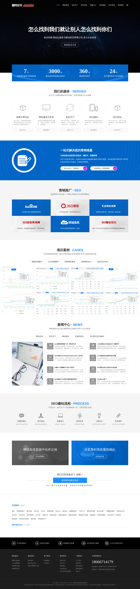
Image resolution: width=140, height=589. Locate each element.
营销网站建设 (70, 262)
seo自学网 (110, 515)
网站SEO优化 (103, 262)
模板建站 (92, 515)
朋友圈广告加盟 (83, 515)
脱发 (13, 511)
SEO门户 (82, 511)
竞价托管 (33, 519)
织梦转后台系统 (24, 519)
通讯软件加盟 (91, 511)
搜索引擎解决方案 (33, 566)
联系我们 (121, 5)
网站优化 (62, 560)
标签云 (78, 571)
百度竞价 (118, 515)
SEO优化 (84, 5)
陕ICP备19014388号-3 (80, 583)
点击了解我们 (70, 45)
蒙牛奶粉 (29, 511)
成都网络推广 (73, 511)
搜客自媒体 (53, 515)
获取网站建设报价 (70, 480)
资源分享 (45, 515)
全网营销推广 (21, 511)
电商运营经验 (62, 515)
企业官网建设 (53, 262)
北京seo (58, 511)
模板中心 (93, 5)
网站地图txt (79, 568)
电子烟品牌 (30, 515)
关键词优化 (63, 568)
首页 (58, 5)
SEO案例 (102, 5)
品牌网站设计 (86, 262)
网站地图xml (79, 566)
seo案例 (46, 563)
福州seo (64, 511)
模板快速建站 (37, 262)
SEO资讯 (112, 5)
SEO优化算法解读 (65, 571)
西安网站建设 (101, 515)
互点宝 (43, 511)
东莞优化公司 (120, 511)
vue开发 (37, 515)
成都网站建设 (110, 511)
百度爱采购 (50, 511)
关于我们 (78, 560)
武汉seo (36, 511)
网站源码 (14, 519)
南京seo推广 (101, 511)
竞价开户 (75, 5)
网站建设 (66, 5)
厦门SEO (22, 515)
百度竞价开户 (42, 519)
